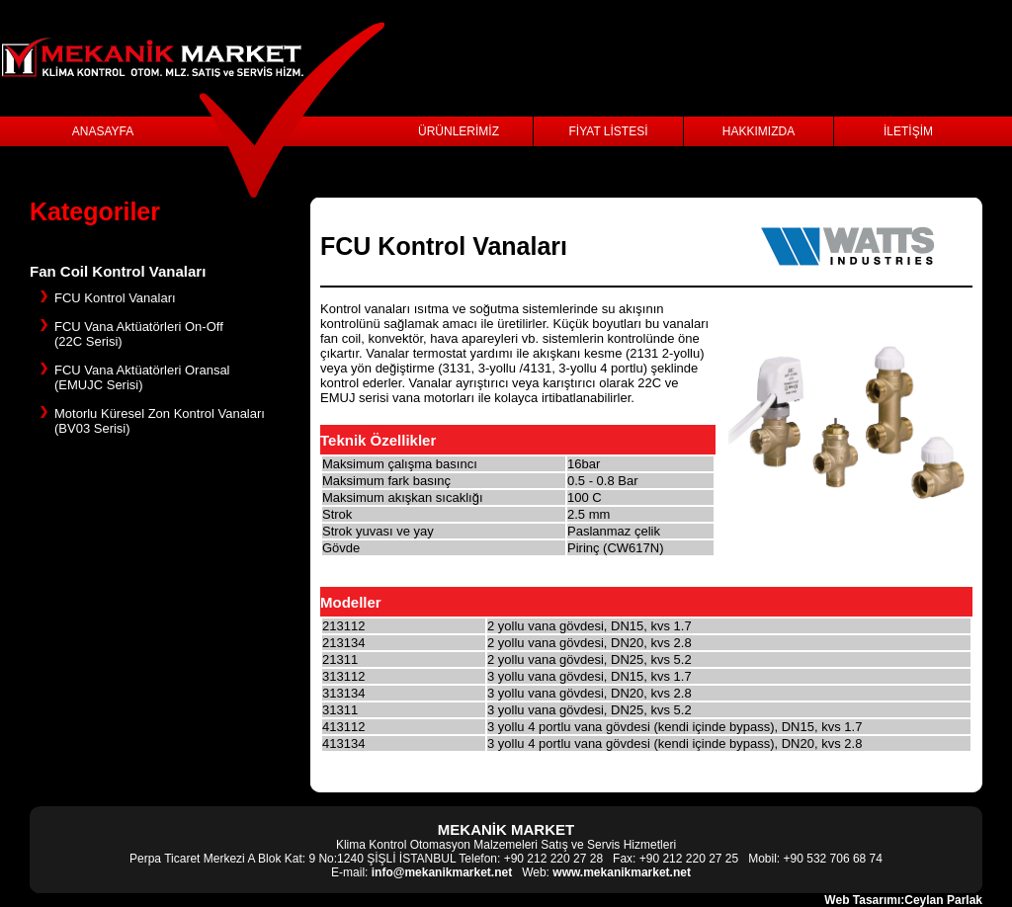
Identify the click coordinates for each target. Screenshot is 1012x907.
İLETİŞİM (908, 131)
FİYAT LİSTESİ (607, 131)
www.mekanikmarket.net (621, 872)
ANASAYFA (102, 131)
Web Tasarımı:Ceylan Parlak (903, 900)
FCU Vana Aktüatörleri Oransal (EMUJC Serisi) (142, 377)
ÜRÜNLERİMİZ (458, 131)
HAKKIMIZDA (758, 131)
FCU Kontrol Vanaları (115, 297)
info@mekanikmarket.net (442, 872)
